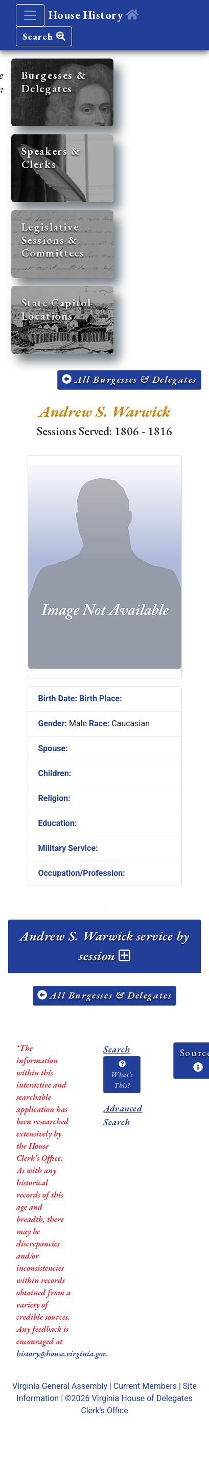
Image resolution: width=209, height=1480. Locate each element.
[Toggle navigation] (30, 15)
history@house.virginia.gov (61, 1353)
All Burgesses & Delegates (129, 379)
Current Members (145, 1386)
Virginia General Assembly (59, 1386)
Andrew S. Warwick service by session (104, 945)
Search (43, 36)
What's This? (122, 1075)
